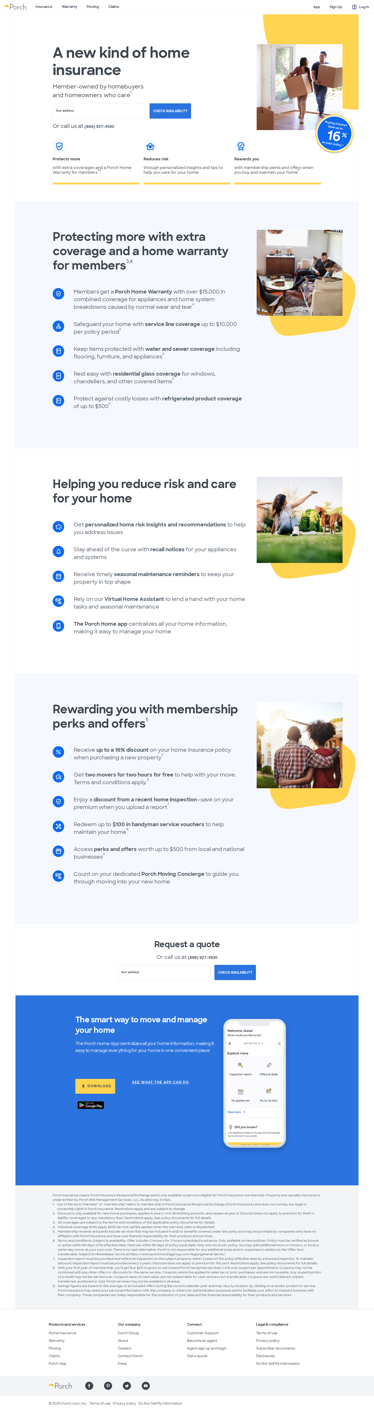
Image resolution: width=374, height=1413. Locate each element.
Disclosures (265, 1356)
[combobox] (99, 111)
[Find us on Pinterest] (108, 1386)
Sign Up (336, 7)
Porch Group (128, 1333)
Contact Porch (130, 1356)
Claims (113, 7)
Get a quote (197, 1356)
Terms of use (266, 1333)
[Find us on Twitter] (127, 1386)
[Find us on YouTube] (146, 1386)
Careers (124, 1348)
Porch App (58, 1363)
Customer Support (203, 1333)
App (316, 7)
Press (122, 1363)
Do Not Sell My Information (278, 1363)
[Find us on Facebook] (89, 1386)
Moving (93, 7)
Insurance (44, 7)
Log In (360, 7)
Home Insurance (62, 1333)
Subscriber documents (275, 1348)
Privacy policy (268, 1341)
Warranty (69, 7)
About (123, 1341)
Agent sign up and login (207, 1348)
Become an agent (202, 1341)
